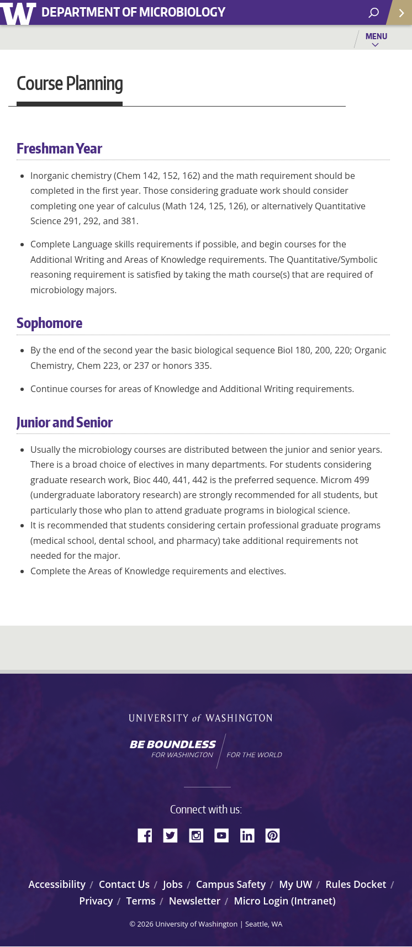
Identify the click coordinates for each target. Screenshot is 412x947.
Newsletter (195, 900)
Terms (141, 900)
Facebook (149, 834)
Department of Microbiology (133, 11)
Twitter (174, 834)
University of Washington (20, 12)
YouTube (225, 834)
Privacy (96, 900)
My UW (295, 884)
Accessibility (57, 884)
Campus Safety (231, 884)
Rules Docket (355, 884)
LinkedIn (251, 834)
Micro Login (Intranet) (284, 900)
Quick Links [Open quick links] (395, 17)
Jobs (173, 884)
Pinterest (276, 834)
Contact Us (124, 884)
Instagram (200, 834)
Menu (376, 36)
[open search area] (374, 13)
